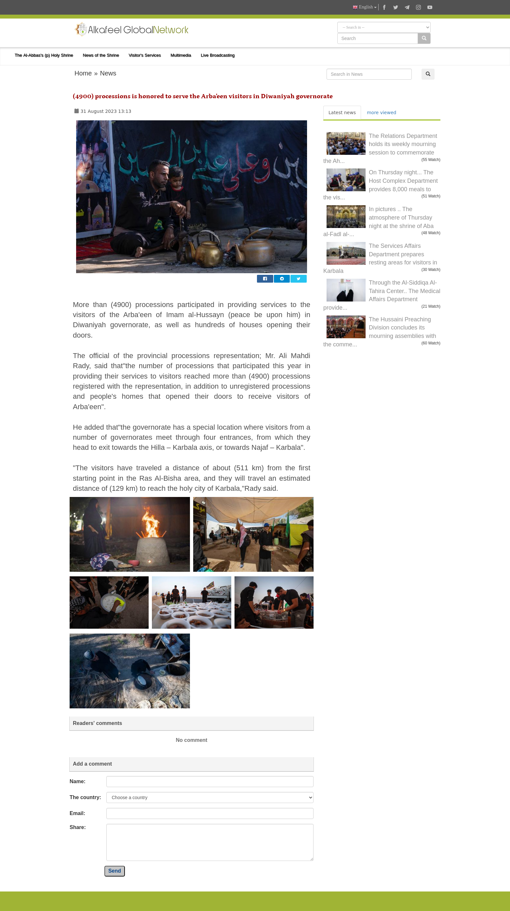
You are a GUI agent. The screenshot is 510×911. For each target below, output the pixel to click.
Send (114, 871)
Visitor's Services (145, 55)
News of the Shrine (101, 55)
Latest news (342, 112)
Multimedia (180, 55)
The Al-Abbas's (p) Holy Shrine (44, 55)
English (365, 7)
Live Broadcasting (218, 55)
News (108, 73)
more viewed (381, 112)
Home (83, 73)
